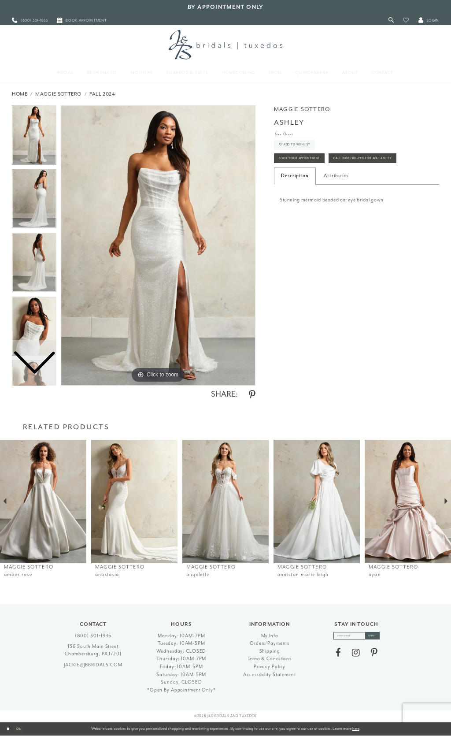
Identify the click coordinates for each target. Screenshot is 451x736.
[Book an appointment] (81, 20)
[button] (406, 20)
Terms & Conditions (270, 659)
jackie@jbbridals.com (93, 665)
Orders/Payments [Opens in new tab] (269, 643)
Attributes (336, 206)
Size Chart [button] (287, 135)
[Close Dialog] (9, 729)
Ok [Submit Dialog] (24, 728)
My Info (269, 636)
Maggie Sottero (58, 94)
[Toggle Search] (391, 20)
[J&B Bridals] (225, 44)
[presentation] (43, 501)
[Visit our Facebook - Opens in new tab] (338, 656)
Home (20, 94)
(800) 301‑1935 (93, 636)
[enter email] (356, 637)
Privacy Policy (269, 666)
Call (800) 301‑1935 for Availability (323, 187)
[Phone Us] (29, 20)
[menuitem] (29, 20)
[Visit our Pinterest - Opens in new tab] (374, 656)
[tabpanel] (158, 245)
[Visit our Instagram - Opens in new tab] (356, 656)
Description (295, 206)
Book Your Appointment (310, 169)
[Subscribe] (379, 637)
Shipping (269, 651)
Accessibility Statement (269, 674)
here (355, 728)
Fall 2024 (102, 94)
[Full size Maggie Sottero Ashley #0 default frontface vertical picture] (158, 245)
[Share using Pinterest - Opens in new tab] (252, 395)
